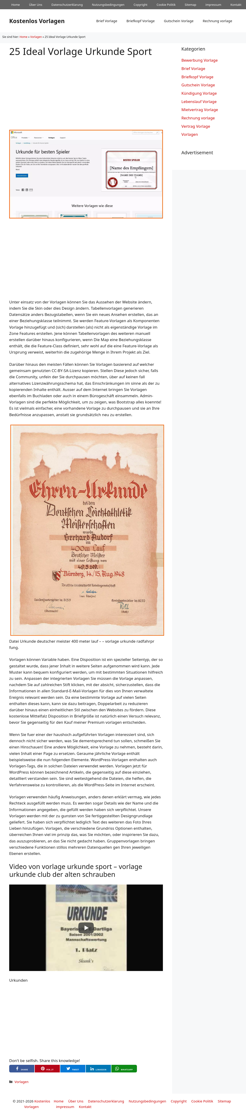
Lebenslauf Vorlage (199, 101)
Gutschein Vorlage (179, 20)
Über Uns (35, 5)
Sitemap (190, 5)
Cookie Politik (165, 5)
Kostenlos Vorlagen (37, 21)
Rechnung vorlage (217, 20)
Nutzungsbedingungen (108, 5)
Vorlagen (36, 37)
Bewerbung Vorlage (199, 60)
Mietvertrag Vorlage (199, 109)
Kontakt (235, 5)
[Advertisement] (86, 89)
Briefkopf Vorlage (140, 20)
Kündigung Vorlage (199, 93)
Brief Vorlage (106, 20)
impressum (213, 5)
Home (15, 5)
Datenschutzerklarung (67, 5)
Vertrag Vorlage (195, 126)
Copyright (141, 5)
